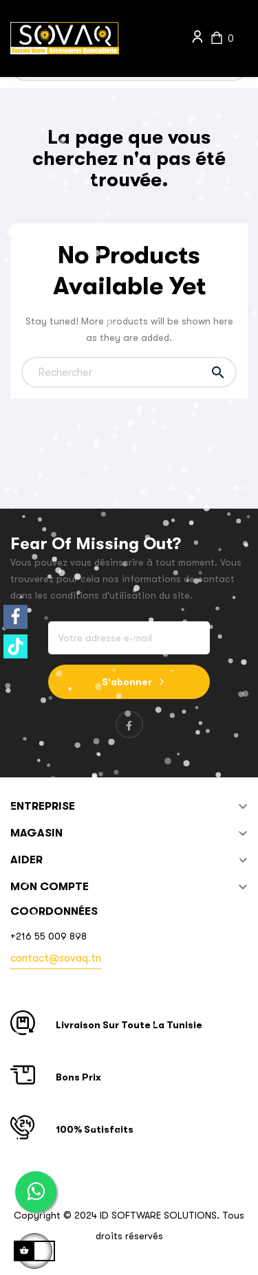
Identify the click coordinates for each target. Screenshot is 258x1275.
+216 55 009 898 (48, 936)
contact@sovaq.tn (55, 958)
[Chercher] (129, 372)
